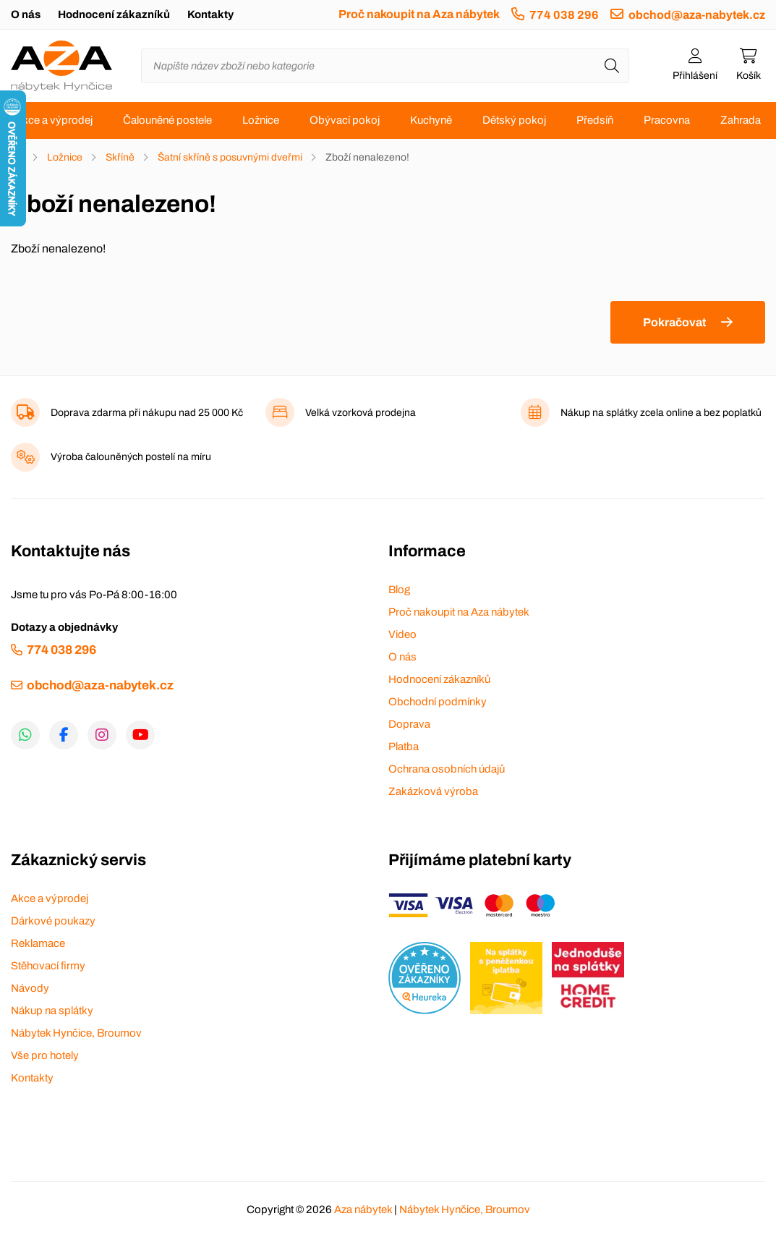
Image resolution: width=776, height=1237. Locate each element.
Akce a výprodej (54, 120)
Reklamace (38, 943)
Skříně (120, 157)
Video (402, 634)
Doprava (409, 724)
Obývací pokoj (345, 120)
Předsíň (594, 120)
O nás (25, 14)
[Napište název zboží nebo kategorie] (385, 65)
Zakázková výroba (433, 791)
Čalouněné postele (167, 120)
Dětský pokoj (514, 120)
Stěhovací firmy (48, 966)
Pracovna (667, 120)
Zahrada (740, 120)
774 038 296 (564, 15)
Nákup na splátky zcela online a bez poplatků (661, 412)
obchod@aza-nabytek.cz (696, 15)
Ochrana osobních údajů (446, 769)
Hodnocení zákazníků (114, 14)
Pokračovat (674, 322)
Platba (403, 746)
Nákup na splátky (52, 1010)
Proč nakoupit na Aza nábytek (419, 14)
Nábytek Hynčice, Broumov (76, 1033)
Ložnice (260, 120)
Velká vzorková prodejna (360, 412)
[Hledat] (611, 65)
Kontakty (210, 14)
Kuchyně (431, 120)
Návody (30, 988)
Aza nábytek (363, 1209)
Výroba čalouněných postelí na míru (131, 456)
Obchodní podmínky (437, 701)
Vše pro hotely (45, 1055)
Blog (399, 589)
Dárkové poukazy (53, 921)
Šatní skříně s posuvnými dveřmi (230, 157)
